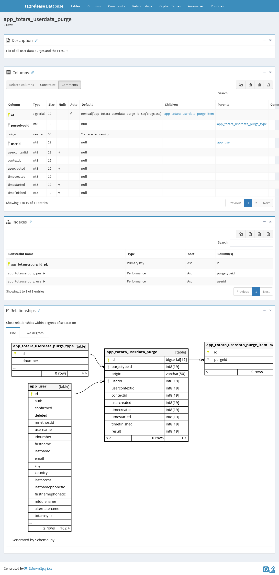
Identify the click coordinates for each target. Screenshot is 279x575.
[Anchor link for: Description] (35, 40)
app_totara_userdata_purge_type (242, 124)
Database (44, 6)
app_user (224, 142)
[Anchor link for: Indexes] (29, 221)
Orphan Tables (170, 6)
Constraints (116, 6)
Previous (235, 203)
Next (266, 203)
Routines (217, 6)
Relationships (142, 6)
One (13, 333)
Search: (245, 93)
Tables (77, 5)
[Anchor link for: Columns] (31, 72)
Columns (94, 6)
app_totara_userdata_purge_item (189, 113)
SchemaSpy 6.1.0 (38, 568)
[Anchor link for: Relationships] (38, 310)
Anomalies (195, 6)
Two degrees (34, 333)
